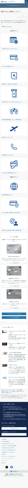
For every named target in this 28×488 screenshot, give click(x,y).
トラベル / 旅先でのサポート (13, 5)
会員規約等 (4, 439)
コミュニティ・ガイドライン (8, 458)
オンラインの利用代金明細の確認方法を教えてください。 (15, 409)
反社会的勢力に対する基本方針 (8, 447)
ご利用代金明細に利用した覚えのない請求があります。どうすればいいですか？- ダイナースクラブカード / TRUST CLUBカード (14, 415)
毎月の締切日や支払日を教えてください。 (12, 406)
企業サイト (4, 462)
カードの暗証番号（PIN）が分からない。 (12, 412)
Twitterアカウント (6, 467)
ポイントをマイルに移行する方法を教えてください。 (15, 418)
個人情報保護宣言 (5, 441)
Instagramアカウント (16, 467)
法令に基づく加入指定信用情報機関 (9, 445)
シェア (22, 15)
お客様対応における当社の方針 (8, 452)
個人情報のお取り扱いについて (8, 443)
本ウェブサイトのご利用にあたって (9, 456)
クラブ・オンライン (14, 434)
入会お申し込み (14, 428)
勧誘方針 (4, 454)
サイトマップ (4, 460)
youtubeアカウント (21, 467)
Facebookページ (11, 467)
